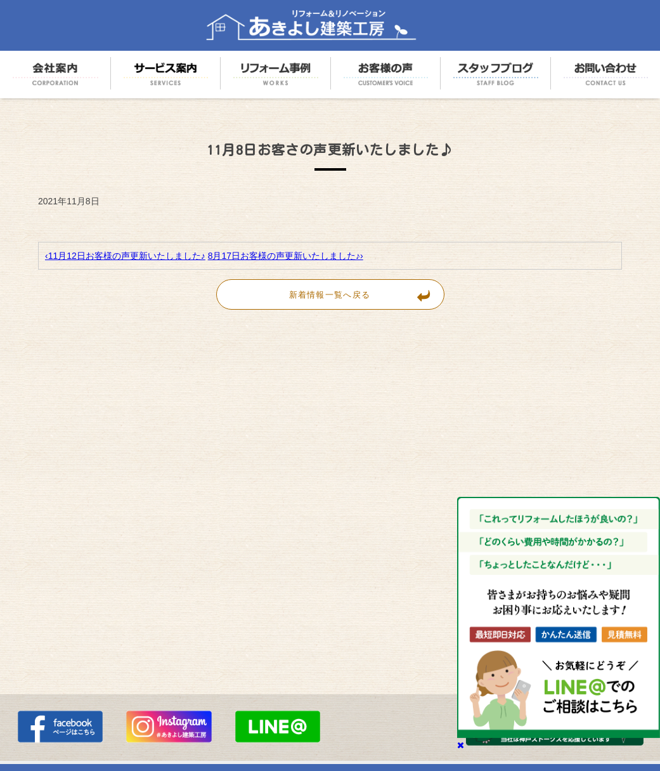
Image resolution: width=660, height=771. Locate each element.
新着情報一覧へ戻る (366, 294)
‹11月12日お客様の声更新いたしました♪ (125, 256)
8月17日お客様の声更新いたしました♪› (285, 256)
